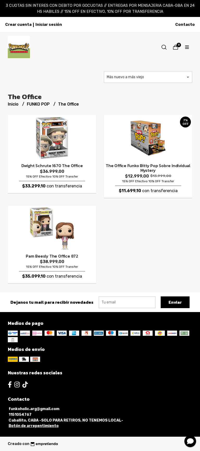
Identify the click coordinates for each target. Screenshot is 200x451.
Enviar (175, 302)
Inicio (14, 104)
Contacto (185, 24)
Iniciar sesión (48, 24)
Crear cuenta (18, 24)
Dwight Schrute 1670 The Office (52, 165)
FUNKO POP (39, 104)
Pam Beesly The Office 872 (52, 256)
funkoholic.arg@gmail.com (34, 409)
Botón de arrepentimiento (34, 426)
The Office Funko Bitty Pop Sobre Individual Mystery (148, 167)
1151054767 (20, 414)
